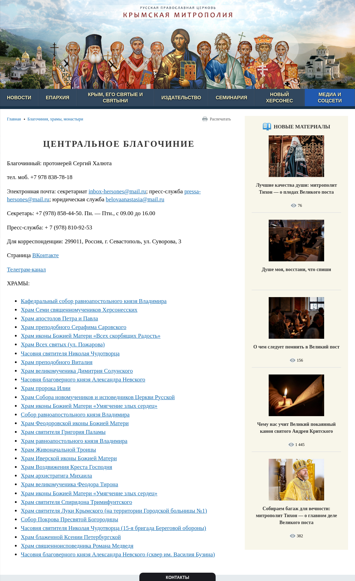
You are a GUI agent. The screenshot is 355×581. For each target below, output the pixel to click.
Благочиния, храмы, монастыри (55, 119)
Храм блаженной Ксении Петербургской (71, 537)
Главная (14, 119)
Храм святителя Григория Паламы (63, 432)
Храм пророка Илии (45, 388)
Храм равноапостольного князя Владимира (74, 441)
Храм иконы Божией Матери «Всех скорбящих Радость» (91, 335)
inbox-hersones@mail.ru (117, 191)
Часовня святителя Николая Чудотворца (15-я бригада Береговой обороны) (113, 528)
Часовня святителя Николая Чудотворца (70, 353)
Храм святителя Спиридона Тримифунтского (76, 502)
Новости (19, 97)
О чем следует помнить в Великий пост (296, 347)
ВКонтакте (45, 255)
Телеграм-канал (26, 269)
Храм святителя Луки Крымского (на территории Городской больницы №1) (114, 510)
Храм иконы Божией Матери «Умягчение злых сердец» (89, 406)
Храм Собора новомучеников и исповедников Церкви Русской (98, 397)
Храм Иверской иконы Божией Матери (69, 458)
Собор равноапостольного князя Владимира (75, 414)
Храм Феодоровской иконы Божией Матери (75, 423)
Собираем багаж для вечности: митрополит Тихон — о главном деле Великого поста (296, 515)
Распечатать (220, 119)
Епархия (57, 97)
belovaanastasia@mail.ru (135, 199)
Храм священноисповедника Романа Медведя (77, 545)
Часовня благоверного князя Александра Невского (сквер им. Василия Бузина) (118, 554)
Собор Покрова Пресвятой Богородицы (69, 519)
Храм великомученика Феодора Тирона (69, 484)
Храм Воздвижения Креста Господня (66, 467)
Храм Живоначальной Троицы (58, 449)
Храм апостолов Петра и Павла (59, 318)
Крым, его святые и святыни (115, 97)
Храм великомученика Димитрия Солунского (77, 371)
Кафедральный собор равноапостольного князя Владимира (94, 301)
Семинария (231, 97)
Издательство (181, 97)
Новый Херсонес (279, 97)
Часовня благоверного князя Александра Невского (83, 379)
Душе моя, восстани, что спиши (296, 269)
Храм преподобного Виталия (57, 362)
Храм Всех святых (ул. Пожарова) (63, 344)
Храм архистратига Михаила (56, 475)
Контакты (177, 577)
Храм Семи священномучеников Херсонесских (79, 309)
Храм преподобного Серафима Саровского (73, 327)
